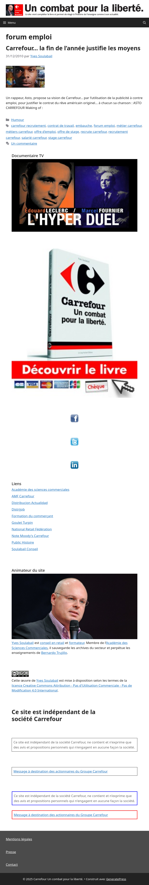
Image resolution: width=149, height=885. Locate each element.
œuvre (26, 680)
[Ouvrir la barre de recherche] (144, 22)
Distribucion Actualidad (30, 502)
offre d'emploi (45, 131)
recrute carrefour (94, 131)
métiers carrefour (19, 131)
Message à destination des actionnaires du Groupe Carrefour (61, 771)
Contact (12, 864)
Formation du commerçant (32, 516)
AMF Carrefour (23, 496)
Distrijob (18, 509)
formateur (76, 642)
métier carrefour (129, 125)
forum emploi (104, 125)
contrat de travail (61, 125)
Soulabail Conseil (25, 549)
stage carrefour (60, 137)
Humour (17, 119)
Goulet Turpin (22, 522)
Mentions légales (19, 839)
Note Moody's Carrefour (30, 535)
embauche (84, 125)
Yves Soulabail (47, 680)
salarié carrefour (34, 137)
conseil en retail (52, 642)
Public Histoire (23, 542)
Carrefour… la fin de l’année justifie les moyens (73, 48)
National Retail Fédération (32, 529)
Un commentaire (24, 143)
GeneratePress (116, 879)
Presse (11, 852)
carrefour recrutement (28, 125)
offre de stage (68, 131)
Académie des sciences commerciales (40, 489)
